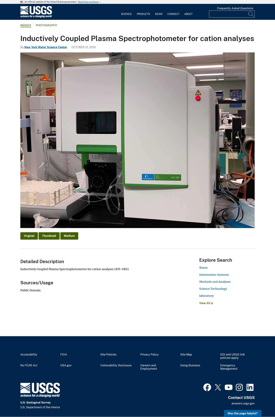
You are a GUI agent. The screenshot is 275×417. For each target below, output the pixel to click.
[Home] (36, 17)
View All (206, 303)
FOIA (63, 354)
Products (143, 14)
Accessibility (28, 354)
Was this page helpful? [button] (242, 413)
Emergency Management (228, 367)
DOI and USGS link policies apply (232, 356)
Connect (173, 14)
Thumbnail (49, 236)
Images (25, 25)
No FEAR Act (28, 365)
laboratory (206, 295)
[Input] (232, 14)
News (158, 14)
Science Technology (213, 288)
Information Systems (214, 274)
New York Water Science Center (45, 47)
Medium (69, 236)
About (188, 14)
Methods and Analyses (215, 281)
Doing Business (190, 365)
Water (203, 267)
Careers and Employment (148, 367)
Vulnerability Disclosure (116, 365)
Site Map (186, 354)
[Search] (251, 14)
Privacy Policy (149, 354)
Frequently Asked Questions (235, 8)
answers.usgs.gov (243, 403)
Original (29, 236)
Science (126, 14)
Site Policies (108, 354)
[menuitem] (126, 12)
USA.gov (66, 365)
